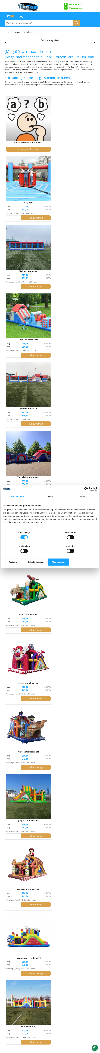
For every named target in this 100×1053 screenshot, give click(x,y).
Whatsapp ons (73, 8)
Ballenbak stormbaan (19, 457)
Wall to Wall (50, 800)
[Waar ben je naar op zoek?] (39, 23)
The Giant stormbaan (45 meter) (19, 626)
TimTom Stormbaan (23, 1017)
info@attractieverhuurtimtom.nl (26, 77)
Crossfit (19, 854)
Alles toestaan (81, 555)
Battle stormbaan (50, 183)
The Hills (81, 742)
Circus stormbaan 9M (81, 237)
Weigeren (18, 555)
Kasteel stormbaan (81, 346)
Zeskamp (16, 32)
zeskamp (91, 1030)
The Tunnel (19, 909)
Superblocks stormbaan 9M (19, 346)
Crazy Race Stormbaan (47, 1017)
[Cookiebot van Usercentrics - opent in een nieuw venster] (85, 496)
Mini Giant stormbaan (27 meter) (50, 569)
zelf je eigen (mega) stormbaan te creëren (45, 87)
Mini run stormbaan (81, 129)
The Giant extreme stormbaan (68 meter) (50, 626)
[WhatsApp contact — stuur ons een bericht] (95, 1048)
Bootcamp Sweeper (50, 909)
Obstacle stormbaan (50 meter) (81, 569)
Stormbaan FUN (50, 346)
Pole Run (81, 854)
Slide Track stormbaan (50, 742)
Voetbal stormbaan (19, 400)
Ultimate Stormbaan (13, 1011)
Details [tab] (50, 503)
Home (7, 32)
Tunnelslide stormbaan (81, 183)
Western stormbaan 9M (81, 291)
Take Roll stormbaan (50, 400)
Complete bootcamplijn (19, 963)
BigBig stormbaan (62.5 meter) (81, 684)
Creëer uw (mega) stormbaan (19, 130)
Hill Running (19, 800)
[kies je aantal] (40, 148)
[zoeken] (76, 23)
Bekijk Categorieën (50, 40)
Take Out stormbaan (19, 183)
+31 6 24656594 (73, 4)
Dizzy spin (50, 129)
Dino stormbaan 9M (50, 237)
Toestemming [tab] (17, 503)
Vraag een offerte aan (19, 148)
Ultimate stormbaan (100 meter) (19, 743)
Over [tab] (82, 503)
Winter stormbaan (50, 457)
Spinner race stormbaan (19, 568)
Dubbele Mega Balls (81, 457)
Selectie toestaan (50, 555)
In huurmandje (53, 148)
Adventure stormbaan (19, 237)
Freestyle (19, 683)
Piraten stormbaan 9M (19, 291)
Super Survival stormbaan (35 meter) (81, 401)
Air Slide (81, 625)
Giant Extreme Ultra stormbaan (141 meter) (50, 684)
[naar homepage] (28, 6)
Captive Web (50, 854)
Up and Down (81, 800)
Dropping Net (81, 909)
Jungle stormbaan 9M (50, 291)
